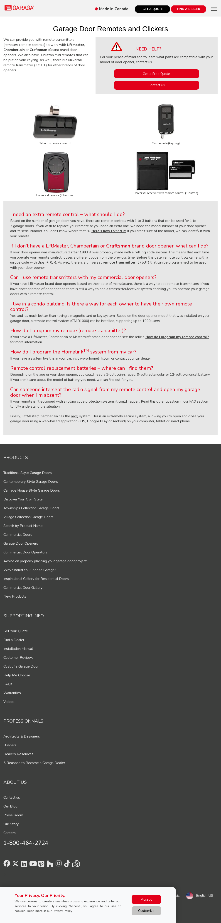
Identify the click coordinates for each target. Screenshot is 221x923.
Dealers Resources (18, 754)
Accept (146, 899)
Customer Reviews (18, 657)
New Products (14, 596)
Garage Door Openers (20, 543)
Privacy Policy (62, 911)
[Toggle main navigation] (214, 9)
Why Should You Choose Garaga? (29, 569)
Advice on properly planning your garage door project (45, 561)
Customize (146, 911)
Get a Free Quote (156, 74)
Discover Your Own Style (23, 499)
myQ (74, 416)
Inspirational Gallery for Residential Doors (36, 578)
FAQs (7, 684)
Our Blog (10, 806)
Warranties (12, 692)
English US (204, 895)
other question (167, 401)
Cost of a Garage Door (21, 666)
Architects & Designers (21, 736)
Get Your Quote (15, 631)
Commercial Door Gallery (22, 587)
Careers (9, 832)
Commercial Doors (17, 534)
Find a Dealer (13, 639)
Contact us (156, 85)
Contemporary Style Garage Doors (30, 481)
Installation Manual (18, 648)
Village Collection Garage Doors (28, 516)
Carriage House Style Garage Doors (31, 490)
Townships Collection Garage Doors (31, 508)
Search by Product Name (23, 525)
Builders (9, 745)
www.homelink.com (95, 358)
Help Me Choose (16, 675)
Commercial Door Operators (25, 552)
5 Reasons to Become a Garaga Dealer (34, 762)
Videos (9, 701)
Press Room (13, 815)
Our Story (11, 824)
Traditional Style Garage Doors (27, 472)
